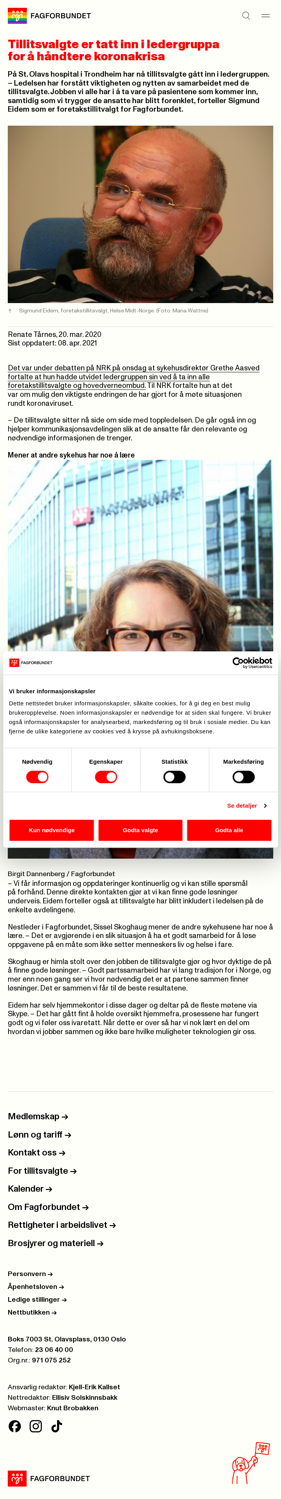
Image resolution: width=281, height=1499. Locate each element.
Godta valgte (140, 830)
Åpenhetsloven (36, 1286)
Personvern (30, 1274)
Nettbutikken (32, 1312)
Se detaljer (242, 805)
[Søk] (246, 15)
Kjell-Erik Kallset (94, 1387)
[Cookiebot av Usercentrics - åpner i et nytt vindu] (238, 663)
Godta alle (229, 830)
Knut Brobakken (72, 1408)
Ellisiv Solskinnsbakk (84, 1397)
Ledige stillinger (37, 1299)
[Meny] (265, 15)
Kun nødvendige (52, 830)
